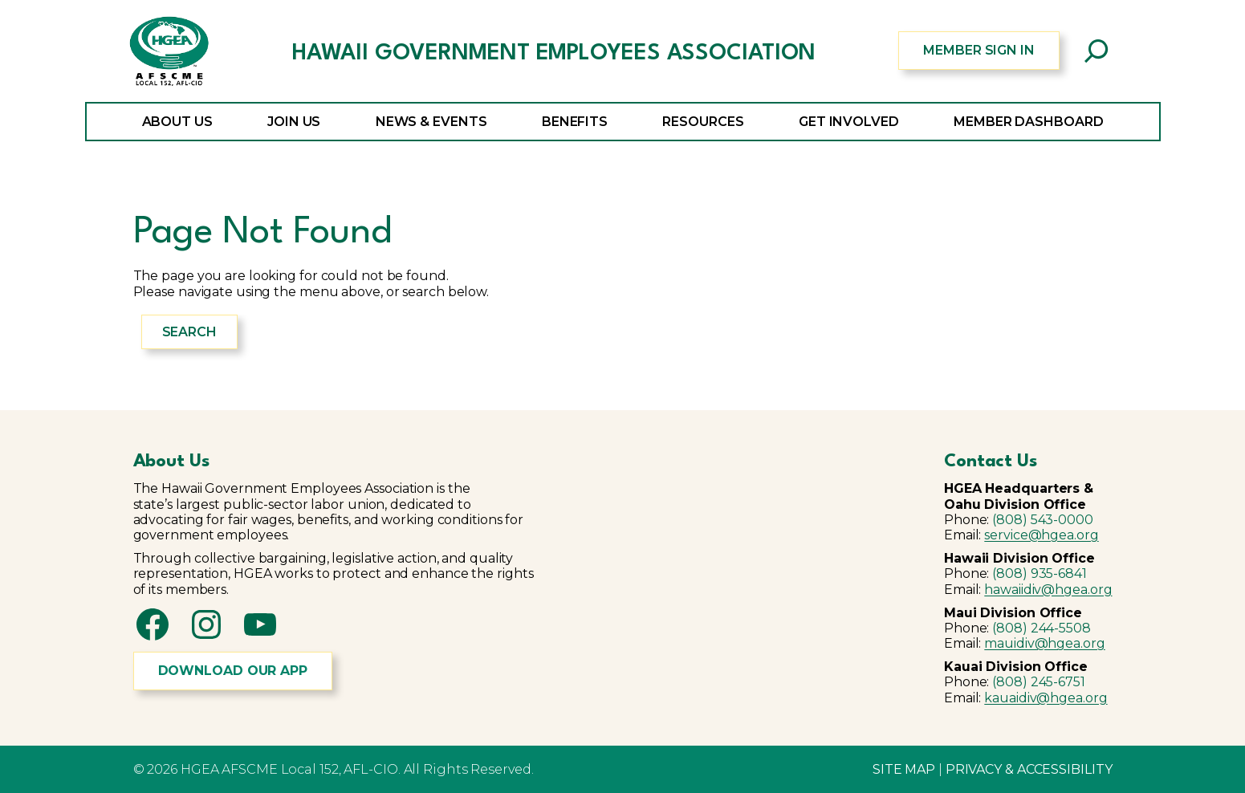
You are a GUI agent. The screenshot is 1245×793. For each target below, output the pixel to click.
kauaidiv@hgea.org (1045, 698)
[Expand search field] (1096, 50)
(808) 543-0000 (1042, 519)
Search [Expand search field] (189, 332)
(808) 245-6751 (1038, 681)
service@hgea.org (1041, 535)
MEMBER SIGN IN (979, 50)
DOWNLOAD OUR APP (232, 670)
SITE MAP (904, 769)
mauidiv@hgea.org (1044, 643)
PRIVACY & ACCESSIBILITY (1029, 769)
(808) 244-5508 (1041, 628)
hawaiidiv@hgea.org (1048, 589)
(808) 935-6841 (1039, 573)
